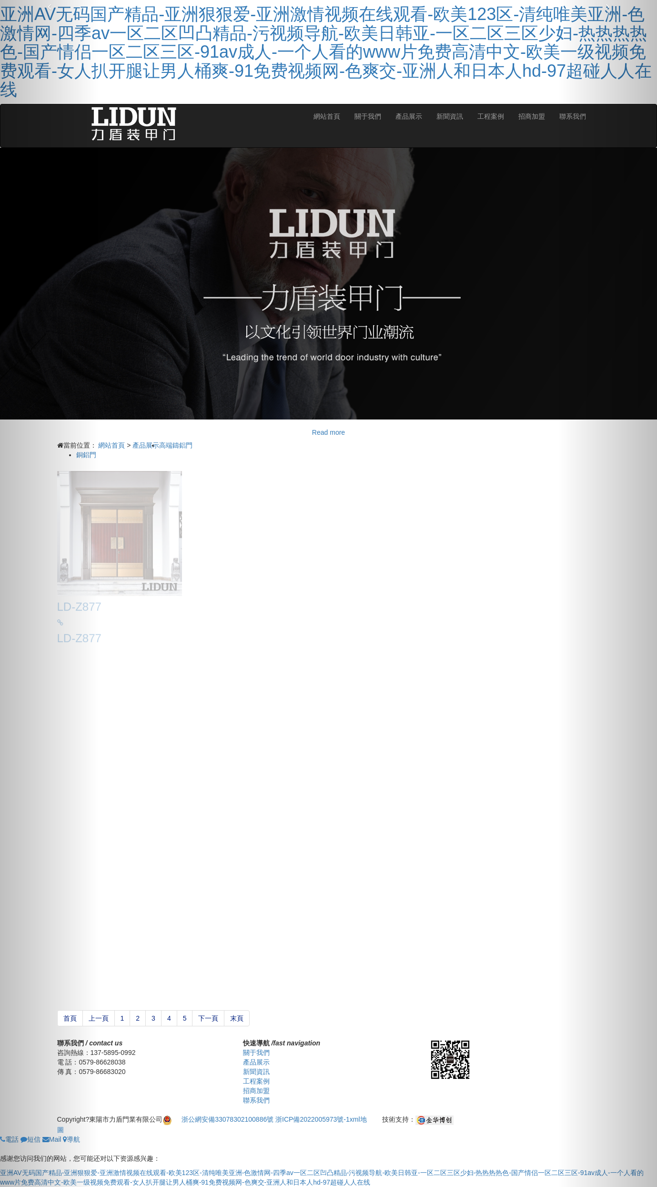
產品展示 (408, 116)
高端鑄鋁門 (175, 445)
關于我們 (367, 116)
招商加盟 (531, 116)
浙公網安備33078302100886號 (228, 1119)
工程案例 (490, 116)
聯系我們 (256, 1100)
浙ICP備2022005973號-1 (312, 1119)
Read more (328, 432)
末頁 (236, 1018)
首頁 (70, 1018)
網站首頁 (326, 116)
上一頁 (99, 1018)
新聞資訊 (449, 116)
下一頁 (208, 1018)
